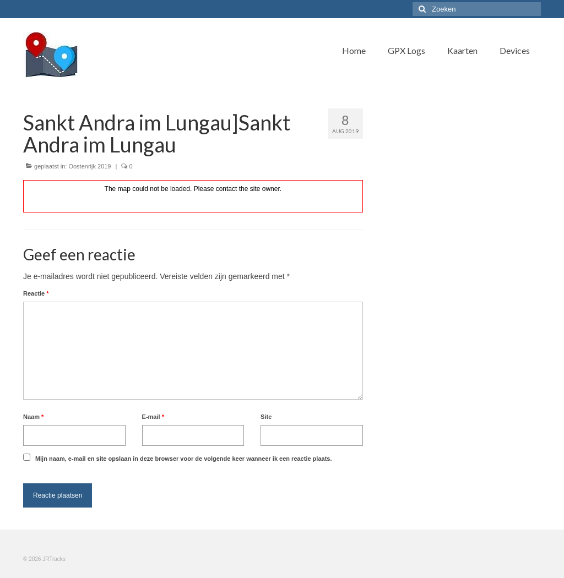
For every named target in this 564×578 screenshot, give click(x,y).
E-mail (153, 416)
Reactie (35, 293)
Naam (33, 416)
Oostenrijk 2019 (89, 166)
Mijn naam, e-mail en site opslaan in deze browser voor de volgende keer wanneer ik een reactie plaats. (183, 458)
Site (266, 416)
